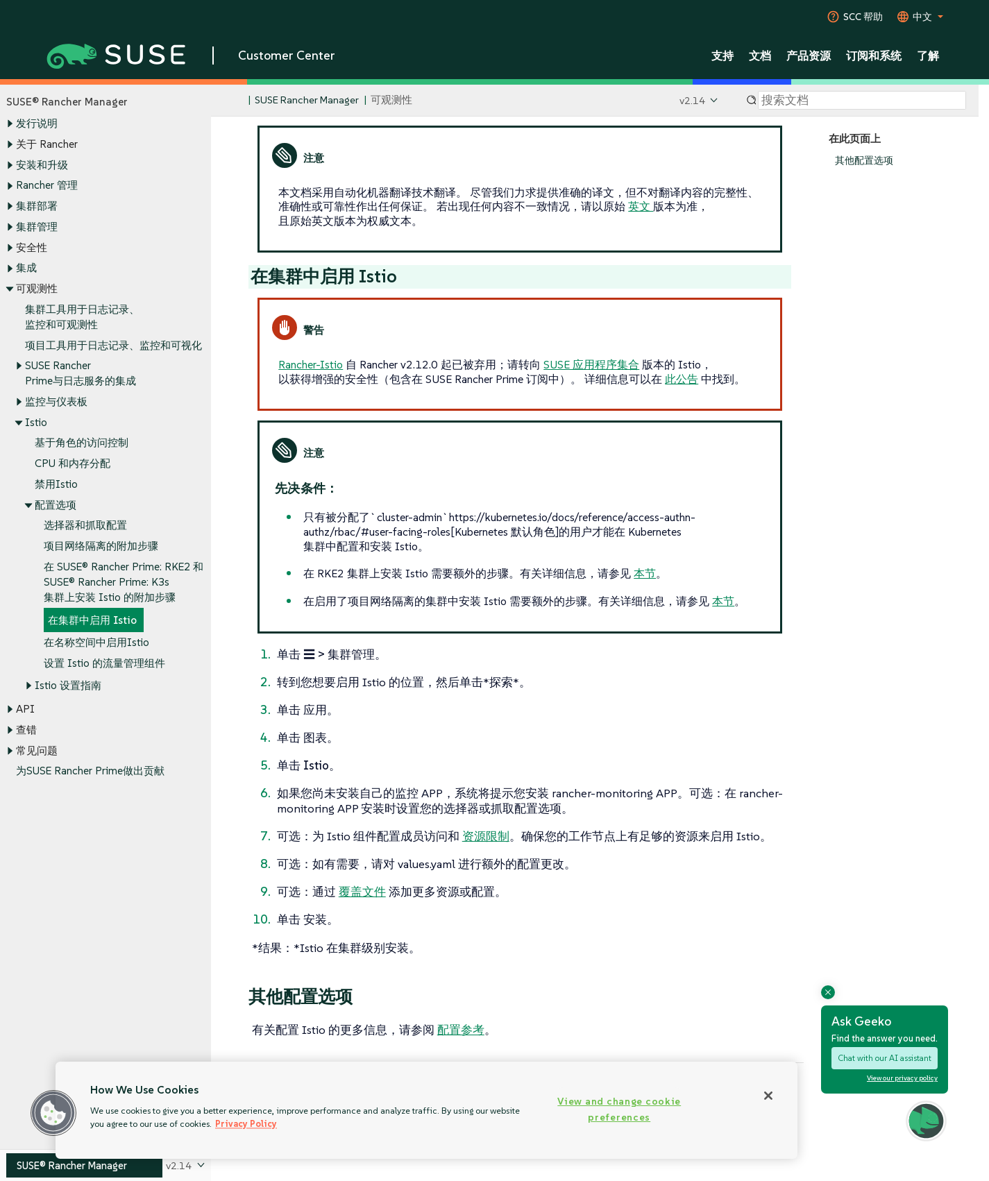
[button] (53, 1113)
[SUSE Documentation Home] (236, 101)
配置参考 (460, 1029)
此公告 (681, 379)
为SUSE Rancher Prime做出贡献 (90, 771)
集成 (26, 268)
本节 (645, 573)
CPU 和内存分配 (72, 463)
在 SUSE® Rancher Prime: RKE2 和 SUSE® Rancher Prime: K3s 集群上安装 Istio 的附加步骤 (123, 582)
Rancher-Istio (310, 364)
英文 (640, 206)
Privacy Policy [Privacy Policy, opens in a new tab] (246, 1124)
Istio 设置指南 (68, 685)
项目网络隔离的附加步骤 (101, 546)
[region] (426, 1110)
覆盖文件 (362, 891)
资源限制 (485, 836)
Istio (36, 422)
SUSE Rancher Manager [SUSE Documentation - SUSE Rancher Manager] (307, 100)
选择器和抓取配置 (85, 525)
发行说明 (37, 123)
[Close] (768, 1095)
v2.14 (692, 100)
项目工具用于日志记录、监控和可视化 (113, 345)
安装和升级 (42, 164)
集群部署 (37, 205)
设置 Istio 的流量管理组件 (104, 663)
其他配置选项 (864, 161)
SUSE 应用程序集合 (591, 364)
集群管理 (37, 226)
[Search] (862, 100)
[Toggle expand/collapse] (9, 124)
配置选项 (55, 504)
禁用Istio (56, 484)
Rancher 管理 (47, 185)
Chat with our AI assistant (884, 1058)
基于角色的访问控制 (81, 443)
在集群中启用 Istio (92, 620)
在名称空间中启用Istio (96, 642)
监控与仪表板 (56, 401)
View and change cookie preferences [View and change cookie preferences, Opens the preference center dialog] (619, 1109)
